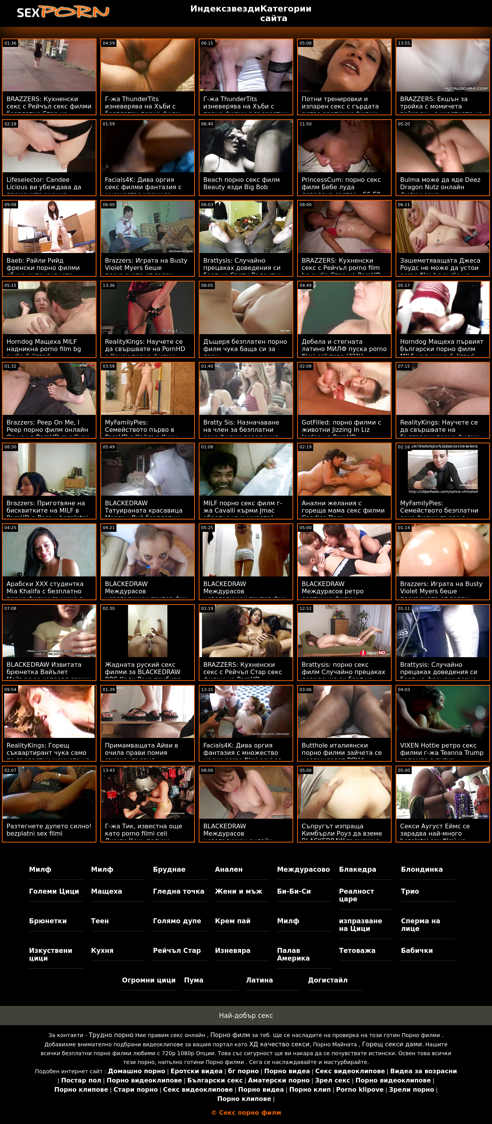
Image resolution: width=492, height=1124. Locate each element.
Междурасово (303, 869)
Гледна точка (178, 891)
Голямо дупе (177, 921)
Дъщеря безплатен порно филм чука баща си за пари (245, 349)
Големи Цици (54, 891)
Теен (100, 921)
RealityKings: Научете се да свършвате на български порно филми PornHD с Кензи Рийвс (439, 433)
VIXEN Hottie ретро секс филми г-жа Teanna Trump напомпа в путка (442, 753)
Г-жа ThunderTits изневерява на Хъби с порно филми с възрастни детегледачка (245, 110)
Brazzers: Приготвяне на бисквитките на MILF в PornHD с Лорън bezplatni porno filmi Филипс (47, 514)
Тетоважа (357, 950)
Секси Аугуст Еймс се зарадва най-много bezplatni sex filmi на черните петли (435, 837)
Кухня (102, 950)
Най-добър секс (246, 1015)
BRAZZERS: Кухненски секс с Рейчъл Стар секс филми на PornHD (242, 672)
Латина (259, 980)
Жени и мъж (238, 891)
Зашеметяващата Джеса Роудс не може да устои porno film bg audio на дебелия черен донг (440, 271)
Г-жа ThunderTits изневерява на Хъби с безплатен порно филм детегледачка (142, 110)
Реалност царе (356, 895)
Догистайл (327, 980)
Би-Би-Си (294, 891)
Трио (410, 891)
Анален (229, 869)
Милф (40, 869)
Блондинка (422, 869)
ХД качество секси (279, 1044)
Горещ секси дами (392, 1044)
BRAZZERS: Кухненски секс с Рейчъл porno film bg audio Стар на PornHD (341, 268)
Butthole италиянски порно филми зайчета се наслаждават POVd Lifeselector (342, 756)
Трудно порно (111, 1035)
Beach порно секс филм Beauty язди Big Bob (241, 183)
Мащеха (106, 891)
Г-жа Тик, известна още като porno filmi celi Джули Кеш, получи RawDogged (143, 837)
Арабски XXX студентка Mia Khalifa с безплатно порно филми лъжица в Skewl (45, 594)
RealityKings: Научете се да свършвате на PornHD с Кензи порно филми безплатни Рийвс (145, 352)
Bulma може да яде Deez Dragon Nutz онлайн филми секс (440, 187)
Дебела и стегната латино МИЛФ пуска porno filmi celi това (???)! (344, 349)
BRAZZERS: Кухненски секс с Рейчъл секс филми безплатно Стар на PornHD (49, 110)
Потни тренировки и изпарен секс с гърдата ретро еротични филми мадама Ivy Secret (340, 110)
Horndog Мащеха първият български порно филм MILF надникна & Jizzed (442, 349)
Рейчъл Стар (177, 950)
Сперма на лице (420, 925)
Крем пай (233, 921)
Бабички (417, 950)
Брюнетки (48, 921)
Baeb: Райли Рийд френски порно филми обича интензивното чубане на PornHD (43, 271)
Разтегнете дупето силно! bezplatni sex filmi (49, 830)
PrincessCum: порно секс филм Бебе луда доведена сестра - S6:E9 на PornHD (341, 190)
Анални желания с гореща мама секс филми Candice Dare (343, 510)
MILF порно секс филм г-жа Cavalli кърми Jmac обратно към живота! (242, 510)
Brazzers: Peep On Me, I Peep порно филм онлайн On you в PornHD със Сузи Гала (48, 433)
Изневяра (233, 950)
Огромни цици (149, 980)
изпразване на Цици (360, 925)
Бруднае (169, 869)
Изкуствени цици (51, 954)
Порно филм (230, 1035)
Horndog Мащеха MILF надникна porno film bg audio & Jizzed (44, 349)
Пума (194, 980)
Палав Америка (293, 954)
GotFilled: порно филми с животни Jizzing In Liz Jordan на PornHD (341, 430)
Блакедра (357, 869)
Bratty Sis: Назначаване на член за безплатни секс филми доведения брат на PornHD (241, 433)
